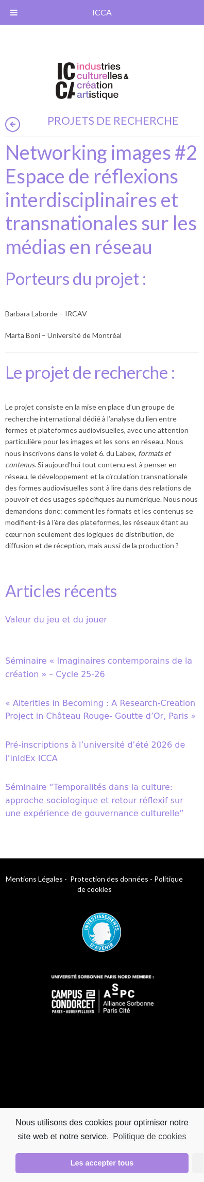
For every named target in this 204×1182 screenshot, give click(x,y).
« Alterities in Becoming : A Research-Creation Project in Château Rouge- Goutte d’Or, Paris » (100, 709)
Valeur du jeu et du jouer (56, 619)
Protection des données (109, 878)
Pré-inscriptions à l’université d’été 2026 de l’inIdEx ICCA (95, 751)
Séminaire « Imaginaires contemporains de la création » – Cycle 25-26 (98, 667)
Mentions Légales (34, 878)
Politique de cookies (149, 1136)
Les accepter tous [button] (102, 1163)
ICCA (102, 12)
